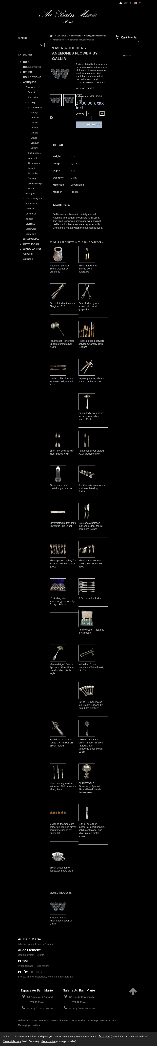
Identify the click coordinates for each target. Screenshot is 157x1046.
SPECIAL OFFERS (28, 257)
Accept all (104, 1036)
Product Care (108, 1020)
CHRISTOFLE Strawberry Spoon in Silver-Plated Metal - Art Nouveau (89, 788)
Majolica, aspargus (30, 191)
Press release (25, 965)
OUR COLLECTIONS (32, 64)
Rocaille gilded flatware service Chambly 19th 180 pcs (91, 343)
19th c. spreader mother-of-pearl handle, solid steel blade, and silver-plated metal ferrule (91, 829)
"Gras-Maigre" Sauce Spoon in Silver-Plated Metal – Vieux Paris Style (62, 669)
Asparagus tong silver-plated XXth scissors (91, 380)
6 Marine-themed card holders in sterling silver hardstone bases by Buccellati (63, 828)
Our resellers (40, 1020)
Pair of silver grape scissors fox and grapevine (89, 306)
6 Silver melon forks (89, 598)
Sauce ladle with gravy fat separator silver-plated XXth (91, 416)
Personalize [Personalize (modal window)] (49, 1041)
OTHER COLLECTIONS (32, 74)
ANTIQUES (29, 82)
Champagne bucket (34, 165)
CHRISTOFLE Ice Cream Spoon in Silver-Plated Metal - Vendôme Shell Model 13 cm (91, 745)
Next (51, 117)
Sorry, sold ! (31, 234)
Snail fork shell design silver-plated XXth (62, 452)
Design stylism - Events (31, 954)
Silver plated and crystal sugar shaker (61, 487)
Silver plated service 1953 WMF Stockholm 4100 (90, 563)
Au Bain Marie (29, 939)
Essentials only (12, 1041)
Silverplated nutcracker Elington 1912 (62, 305)
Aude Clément (29, 950)
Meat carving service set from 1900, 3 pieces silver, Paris (63, 786)
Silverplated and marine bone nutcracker (87, 268)
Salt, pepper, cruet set (34, 155)
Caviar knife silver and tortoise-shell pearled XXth (62, 381)
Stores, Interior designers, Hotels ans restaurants (45, 976)
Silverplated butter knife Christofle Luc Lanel (63, 524)
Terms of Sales (59, 1020)
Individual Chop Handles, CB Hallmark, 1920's (91, 667)
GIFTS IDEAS (31, 244)
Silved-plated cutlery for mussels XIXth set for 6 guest (63, 563)
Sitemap (93, 1020)
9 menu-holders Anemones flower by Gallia (61, 920)
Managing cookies (29, 1025)
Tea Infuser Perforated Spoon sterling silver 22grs (62, 343)
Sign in (125, 2)
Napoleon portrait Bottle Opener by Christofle (59, 268)
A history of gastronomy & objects (36, 944)
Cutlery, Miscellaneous (35, 105)
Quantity (80, 114)
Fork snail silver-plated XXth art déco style (91, 452)
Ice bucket (33, 97)
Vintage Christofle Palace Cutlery (35, 120)
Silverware (31, 87)
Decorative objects (31, 216)
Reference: (82, 96)
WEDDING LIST (32, 249)
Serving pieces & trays (35, 181)
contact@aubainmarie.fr (121, 998)
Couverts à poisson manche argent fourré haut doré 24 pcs (90, 525)
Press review (42, 965)
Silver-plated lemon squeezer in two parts (62, 869)
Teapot (31, 92)
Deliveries (24, 1020)
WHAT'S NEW (31, 239)
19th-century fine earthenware (34, 201)
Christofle (33, 173)
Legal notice (78, 1020)
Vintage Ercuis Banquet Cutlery (35, 140)
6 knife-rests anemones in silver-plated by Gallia (91, 488)
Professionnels (30, 971)
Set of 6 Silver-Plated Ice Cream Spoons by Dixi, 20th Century (90, 704)
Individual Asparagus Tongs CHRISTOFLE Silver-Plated (61, 742)
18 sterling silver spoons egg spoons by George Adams (62, 601)
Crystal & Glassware (31, 226)
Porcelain (30, 208)
